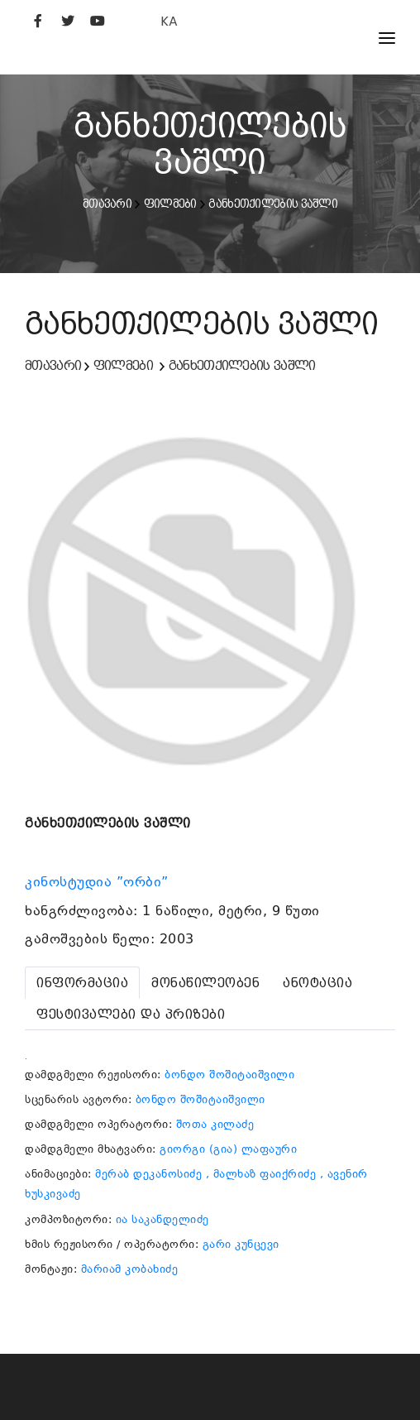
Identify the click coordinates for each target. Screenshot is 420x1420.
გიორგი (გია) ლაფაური (228, 1149)
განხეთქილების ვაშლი (272, 203)
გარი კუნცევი (241, 1244)
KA (169, 21)
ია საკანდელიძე (162, 1219)
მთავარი (107, 203)
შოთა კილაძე (215, 1124)
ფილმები (170, 203)
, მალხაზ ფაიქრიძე (261, 1174)
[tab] (82, 983)
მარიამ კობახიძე (130, 1269)
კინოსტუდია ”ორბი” (99, 882)
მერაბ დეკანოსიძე (148, 1174)
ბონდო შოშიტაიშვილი (229, 1074)
